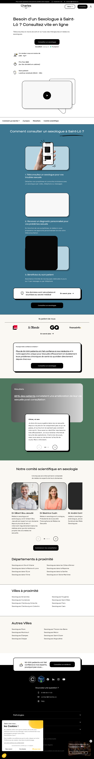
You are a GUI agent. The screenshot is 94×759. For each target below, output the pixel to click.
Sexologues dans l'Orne (21, 575)
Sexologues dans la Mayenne (58, 568)
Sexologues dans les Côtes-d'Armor (60, 565)
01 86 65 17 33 (46, 692)
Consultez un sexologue (47, 42)
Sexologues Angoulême (53, 639)
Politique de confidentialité (47, 739)
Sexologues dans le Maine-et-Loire (25, 568)
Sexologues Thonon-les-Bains (55, 629)
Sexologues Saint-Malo (61, 600)
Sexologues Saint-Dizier (53, 635)
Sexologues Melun (51, 632)
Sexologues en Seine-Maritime (58, 575)
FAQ (42, 701)
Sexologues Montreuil (20, 632)
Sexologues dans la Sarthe (57, 571)
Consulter (82, 7)
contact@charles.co (49, 697)
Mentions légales (47, 745)
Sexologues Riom (18, 629)
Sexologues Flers (58, 603)
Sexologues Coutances (21, 600)
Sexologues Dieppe (19, 639)
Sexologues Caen (58, 606)
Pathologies (18, 715)
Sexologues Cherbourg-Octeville (24, 603)
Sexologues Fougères (60, 597)
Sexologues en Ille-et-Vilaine (23, 565)
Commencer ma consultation (46, 548)
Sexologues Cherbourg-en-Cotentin (26, 606)
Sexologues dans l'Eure (21, 571)
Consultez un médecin (62, 664)
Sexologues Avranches (20, 597)
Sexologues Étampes (20, 635)
